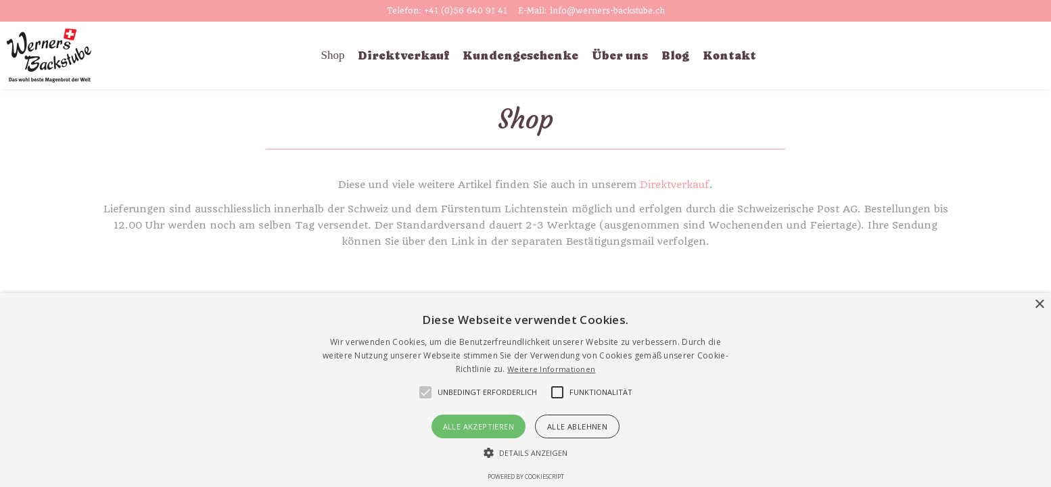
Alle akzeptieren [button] (478, 426)
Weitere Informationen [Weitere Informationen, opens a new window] (551, 369)
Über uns (620, 55)
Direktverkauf (403, 55)
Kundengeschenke (520, 55)
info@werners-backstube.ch (607, 11)
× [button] (1039, 305)
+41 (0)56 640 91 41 (465, 11)
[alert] (525, 390)
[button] (487, 392)
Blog (675, 55)
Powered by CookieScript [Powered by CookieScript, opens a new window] (526, 476)
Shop (333, 55)
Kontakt (729, 55)
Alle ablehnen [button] (577, 426)
